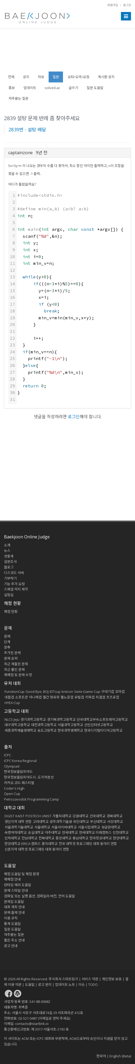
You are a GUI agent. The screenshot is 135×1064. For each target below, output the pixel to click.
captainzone (20, 153)
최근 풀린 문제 (14, 669)
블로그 (9, 567)
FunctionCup (14, 691)
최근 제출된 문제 (16, 663)
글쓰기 (73, 87)
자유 (41, 76)
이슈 (81, 984)
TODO (93, 984)
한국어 (101, 1056)
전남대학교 (29, 838)
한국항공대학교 (101, 838)
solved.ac (52, 87)
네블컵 (9, 697)
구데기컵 (107, 691)
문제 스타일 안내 (16, 890)
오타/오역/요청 (78, 76)
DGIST (9, 816)
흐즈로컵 (112, 697)
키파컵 (90, 697)
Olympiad (11, 766)
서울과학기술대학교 (19, 827)
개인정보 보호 (112, 979)
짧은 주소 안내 (14, 940)
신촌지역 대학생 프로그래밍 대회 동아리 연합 (37, 849)
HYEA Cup (12, 702)
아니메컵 (35, 697)
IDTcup (55, 691)
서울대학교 (42, 827)
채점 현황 (11, 611)
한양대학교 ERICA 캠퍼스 (23, 843)
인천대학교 (121, 832)
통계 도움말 (12, 923)
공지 (26, 76)
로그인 (127, 5)
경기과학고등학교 (33, 719)
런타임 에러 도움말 (17, 884)
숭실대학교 (36, 832)
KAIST (19, 816)
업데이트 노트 (65, 984)
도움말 (10, 866)
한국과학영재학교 (70, 730)
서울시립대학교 (89, 827)
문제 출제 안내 (14, 912)
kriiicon (67, 691)
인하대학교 (12, 838)
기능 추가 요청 (14, 583)
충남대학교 (80, 838)
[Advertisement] (67, 53)
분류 (7, 647)
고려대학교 (41, 821)
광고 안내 (11, 945)
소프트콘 (21, 697)
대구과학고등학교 (17, 724)
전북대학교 (46, 838)
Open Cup (12, 793)
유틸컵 (79, 697)
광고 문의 (45, 984)
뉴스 (7, 550)
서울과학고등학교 (70, 724)
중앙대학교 (63, 838)
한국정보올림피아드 (18, 771)
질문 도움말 (95, 87)
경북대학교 (115, 816)
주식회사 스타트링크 (63, 979)
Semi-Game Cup (87, 691)
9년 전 (41, 153)
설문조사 (10, 561)
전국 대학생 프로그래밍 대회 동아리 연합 (88, 843)
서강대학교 (115, 821)
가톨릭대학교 (61, 816)
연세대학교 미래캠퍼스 (95, 832)
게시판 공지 (106, 76)
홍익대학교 (50, 843)
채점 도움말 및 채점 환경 (21, 874)
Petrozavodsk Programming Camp (31, 799)
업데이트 (29, 87)
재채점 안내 (12, 879)
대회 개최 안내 (14, 906)
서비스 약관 (90, 979)
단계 (7, 641)
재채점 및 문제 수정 (18, 674)
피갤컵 (100, 697)
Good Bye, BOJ (37, 691)
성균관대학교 (110, 827)
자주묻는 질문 (18, 98)
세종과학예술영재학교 (20, 730)
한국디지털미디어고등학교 (103, 730)
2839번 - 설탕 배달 (27, 129)
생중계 (9, 556)
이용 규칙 (11, 918)
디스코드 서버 (14, 572)
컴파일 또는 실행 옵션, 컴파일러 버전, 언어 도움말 (39, 896)
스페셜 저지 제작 (16, 589)
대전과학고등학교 (44, 724)
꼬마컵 (120, 691)
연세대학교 (70, 832)
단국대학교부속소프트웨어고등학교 (102, 719)
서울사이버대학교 (64, 827)
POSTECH (33, 816)
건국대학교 (98, 816)
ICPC (7, 755)
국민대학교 (81, 821)
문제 (7, 636)
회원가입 (112, 5)
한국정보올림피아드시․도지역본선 (29, 777)
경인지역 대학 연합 (18, 821)
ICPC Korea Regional (20, 760)
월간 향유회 (51, 697)
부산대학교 (98, 821)
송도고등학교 (47, 730)
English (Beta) (120, 1056)
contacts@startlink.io (32, 1023)
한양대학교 (121, 838)
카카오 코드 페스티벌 (19, 782)
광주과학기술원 (61, 821)
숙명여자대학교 (16, 832)
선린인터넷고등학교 (98, 724)
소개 (7, 545)
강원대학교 (80, 816)
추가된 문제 (12, 652)
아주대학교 (53, 832)
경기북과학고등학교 (61, 719)
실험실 (9, 594)
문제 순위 (11, 658)
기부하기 (10, 578)
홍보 (12, 87)
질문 (56, 76)
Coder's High (14, 788)
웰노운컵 (67, 697)
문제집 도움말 (14, 901)
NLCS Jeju (12, 719)
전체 (11, 76)
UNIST (46, 816)
